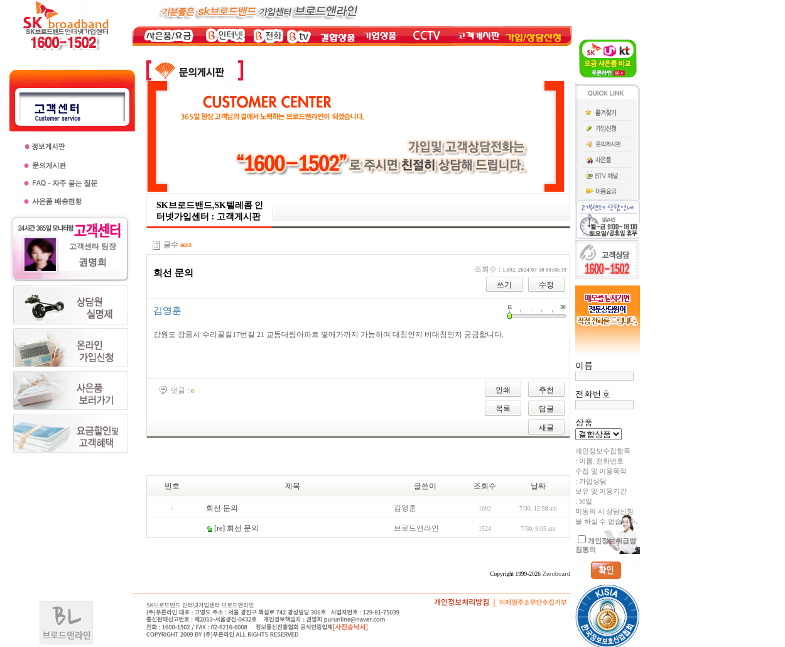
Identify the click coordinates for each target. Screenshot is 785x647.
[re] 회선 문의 (236, 528)
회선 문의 (222, 508)
